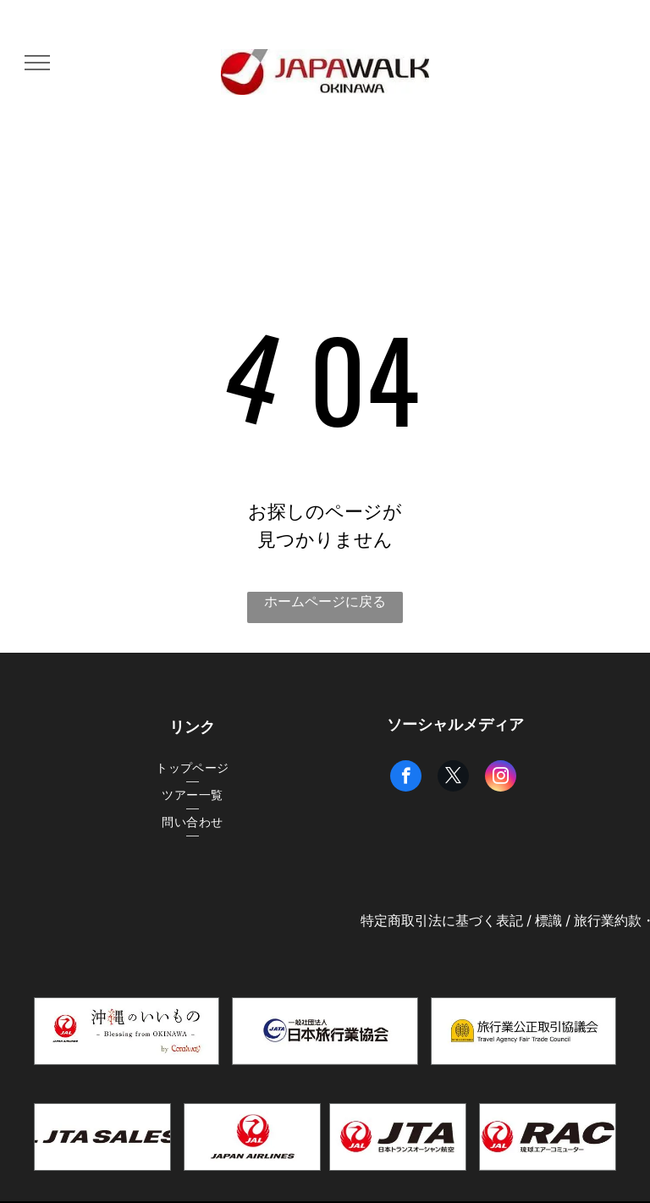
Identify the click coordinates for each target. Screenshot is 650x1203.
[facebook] (405, 778)
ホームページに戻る (325, 601)
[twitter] (453, 778)
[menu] (37, 63)
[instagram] (500, 778)
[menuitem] (192, 768)
